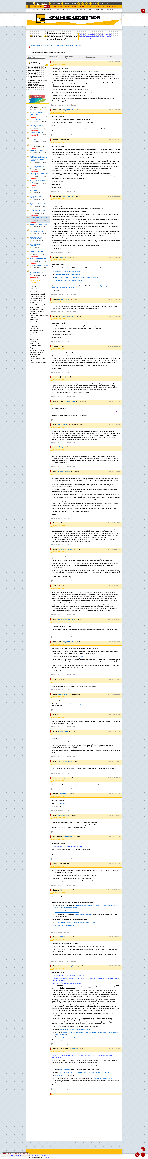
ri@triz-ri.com (104, 3)
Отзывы (88, 7)
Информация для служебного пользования (69, 280)
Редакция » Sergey (35, 345)
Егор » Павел (34, 337)
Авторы (53, 7)
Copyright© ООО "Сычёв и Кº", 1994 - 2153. (39, 1155)
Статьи (40, 7)
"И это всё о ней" (64, 1069)
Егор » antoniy (34, 341)
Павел (55, 424)
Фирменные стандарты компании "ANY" (68, 271)
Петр (54, 937)
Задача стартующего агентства (39, 265)
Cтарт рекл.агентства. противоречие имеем (36, 237)
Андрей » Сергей (35, 302)
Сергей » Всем (34, 292)
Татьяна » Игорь (35, 326)
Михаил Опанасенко (59, 401)
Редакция (56, 257)
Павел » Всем (34, 317)
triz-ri (94, 3)
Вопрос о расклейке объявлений (35, 245)
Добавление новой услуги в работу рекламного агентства (38, 204)
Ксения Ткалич (57, 836)
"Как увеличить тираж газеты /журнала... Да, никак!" (76, 1029)
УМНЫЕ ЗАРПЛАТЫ (34, 9)
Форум (46, 7)
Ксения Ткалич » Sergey (37, 350)
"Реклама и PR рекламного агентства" (105, 1078)
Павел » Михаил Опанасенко (39, 315)
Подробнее (18, 1155)
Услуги (59, 7)
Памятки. (62, 803)
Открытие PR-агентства (36, 132)
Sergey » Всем (34, 343)
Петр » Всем (34, 356)
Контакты (106, 7)
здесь (81, 656)
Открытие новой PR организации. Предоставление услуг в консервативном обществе (38, 158)
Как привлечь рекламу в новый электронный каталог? (39, 230)
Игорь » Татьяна (35, 328)
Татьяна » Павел (35, 322)
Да (12, 1155)
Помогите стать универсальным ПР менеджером (35, 189)
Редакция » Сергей (36, 300)
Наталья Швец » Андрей (37, 305)
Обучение (81, 7)
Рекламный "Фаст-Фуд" (36, 150)
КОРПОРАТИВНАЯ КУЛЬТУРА (62, 9)
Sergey (55, 778)
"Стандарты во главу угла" (83, 914)
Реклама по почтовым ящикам (38, 224)
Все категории (36, 45)
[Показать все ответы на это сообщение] (63, 105)
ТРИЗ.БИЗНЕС (46, 9)
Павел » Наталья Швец (37, 335)
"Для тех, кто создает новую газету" (74, 1037)
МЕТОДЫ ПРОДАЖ (79, 9)
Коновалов (56, 377)
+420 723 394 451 (70, 3)
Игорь (55, 549)
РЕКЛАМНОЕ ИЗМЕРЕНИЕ (95, 9)
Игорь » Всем (34, 324)
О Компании (97, 7)
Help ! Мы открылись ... (36, 119)
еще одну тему (81, 704)
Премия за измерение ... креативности (67, 274)
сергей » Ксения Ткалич (37, 352)
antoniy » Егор (34, 339)
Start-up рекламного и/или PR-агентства (69, 45)
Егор (54, 761)
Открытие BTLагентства (37, 145)
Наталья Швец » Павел (37, 330)
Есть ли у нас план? (61, 283)
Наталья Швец (57, 110)
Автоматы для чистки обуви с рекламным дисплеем (38, 259)
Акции (113, 7)
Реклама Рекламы (48, 45)
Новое (34, 7)
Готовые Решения (70, 7)
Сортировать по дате (42, 109)
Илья (54, 471)
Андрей (55, 299)
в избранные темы (90, 57)
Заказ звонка (56, 3)
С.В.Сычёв (46, 1157)
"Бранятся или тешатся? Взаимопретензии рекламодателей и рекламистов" (84, 1072)
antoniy (55, 731)
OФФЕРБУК (109, 9)
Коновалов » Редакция (37, 309)
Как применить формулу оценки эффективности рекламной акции (76, 277)
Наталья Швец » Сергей (37, 294)
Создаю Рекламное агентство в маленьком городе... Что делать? (39, 272)
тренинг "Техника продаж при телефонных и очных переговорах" (76, 922)
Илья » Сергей (34, 319)
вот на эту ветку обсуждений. (64, 925)
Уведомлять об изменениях (53, 57)
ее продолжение (60, 1075)
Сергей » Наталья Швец (37, 296)
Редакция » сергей (35, 354)
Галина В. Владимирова (60, 966)
